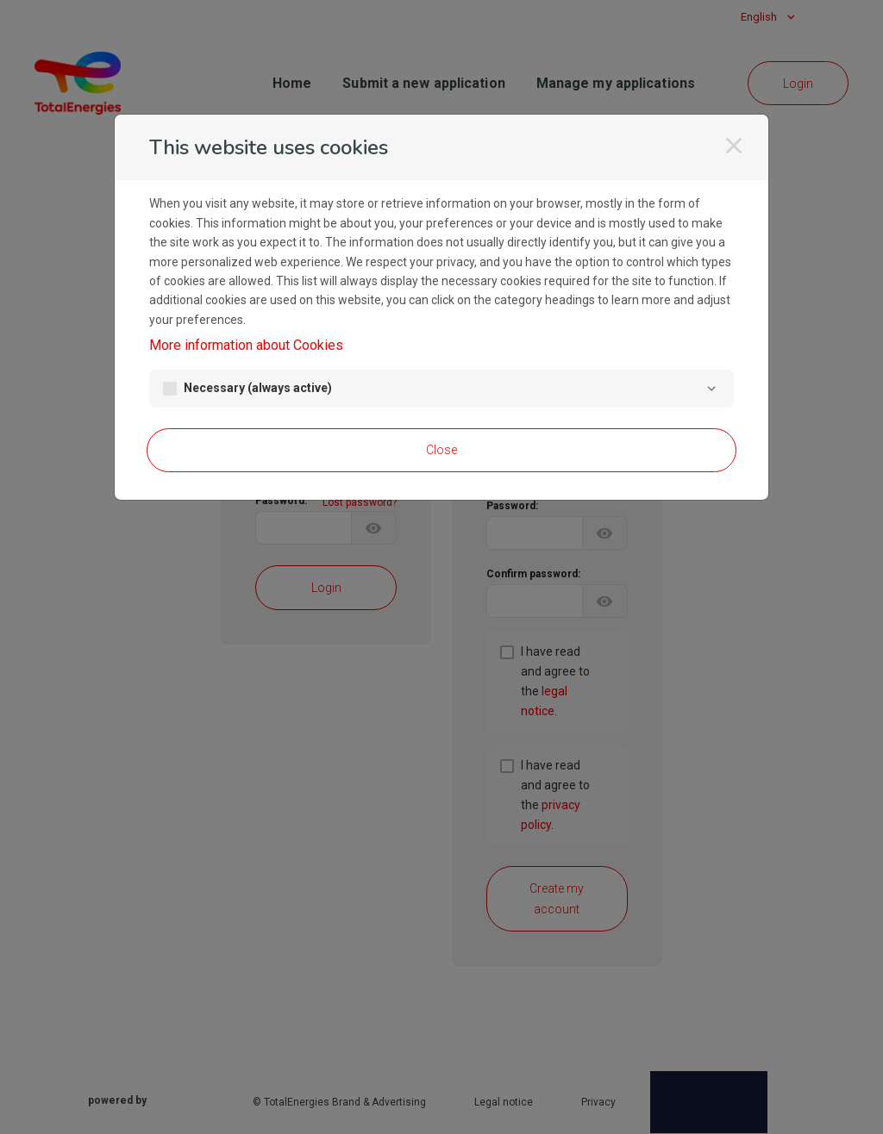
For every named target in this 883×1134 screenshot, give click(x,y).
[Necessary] (711, 388)
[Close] (734, 145)
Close (441, 450)
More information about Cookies (246, 345)
